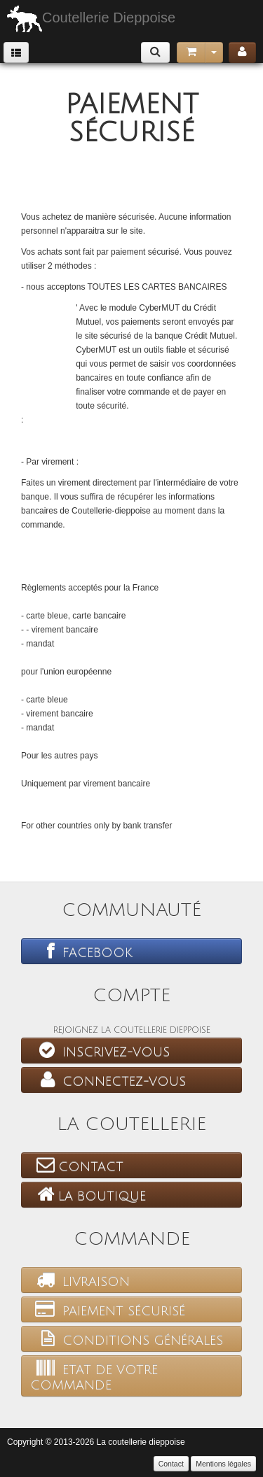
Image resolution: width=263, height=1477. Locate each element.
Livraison (80, 1280)
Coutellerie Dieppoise (91, 19)
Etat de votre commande (94, 1375)
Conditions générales (126, 1338)
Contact (76, 1165)
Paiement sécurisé (107, 1309)
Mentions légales (223, 1464)
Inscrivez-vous (100, 1050)
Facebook (81, 951)
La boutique (88, 1194)
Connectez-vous (108, 1079)
